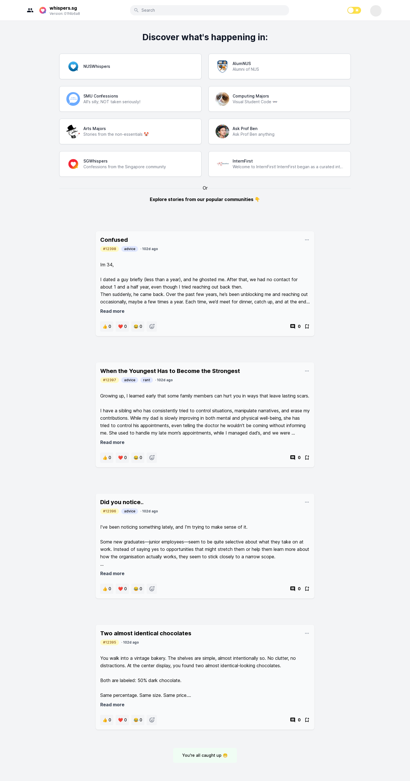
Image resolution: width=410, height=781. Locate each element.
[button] (106, 326)
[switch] (354, 10)
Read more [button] (112, 311)
